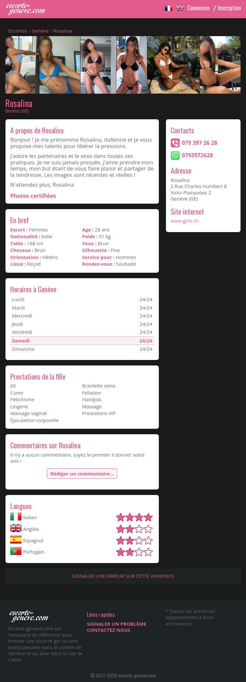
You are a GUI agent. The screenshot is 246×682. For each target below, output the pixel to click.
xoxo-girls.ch (185, 220)
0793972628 (197, 155)
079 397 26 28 (199, 142)
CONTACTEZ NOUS (108, 630)
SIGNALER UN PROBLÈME (116, 624)
